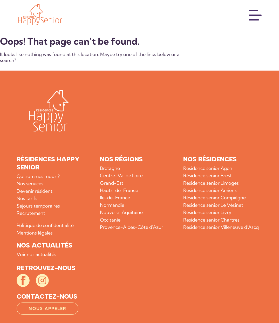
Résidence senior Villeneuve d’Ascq (221, 227)
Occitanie (110, 220)
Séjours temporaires (38, 206)
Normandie (112, 205)
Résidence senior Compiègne (214, 198)
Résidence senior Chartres (211, 220)
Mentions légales (35, 233)
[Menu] (255, 14)
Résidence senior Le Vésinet (213, 205)
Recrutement (31, 213)
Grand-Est (111, 183)
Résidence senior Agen (207, 168)
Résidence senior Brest (207, 175)
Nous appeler (47, 308)
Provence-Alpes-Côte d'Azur (131, 227)
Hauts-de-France (119, 190)
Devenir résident (34, 191)
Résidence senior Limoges (211, 183)
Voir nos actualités (36, 254)
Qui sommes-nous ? (38, 176)
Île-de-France (115, 198)
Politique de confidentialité (45, 225)
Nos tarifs (27, 198)
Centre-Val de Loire (121, 175)
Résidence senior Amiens (210, 190)
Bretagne (110, 168)
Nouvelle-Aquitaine (121, 212)
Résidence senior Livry (207, 212)
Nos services (30, 184)
